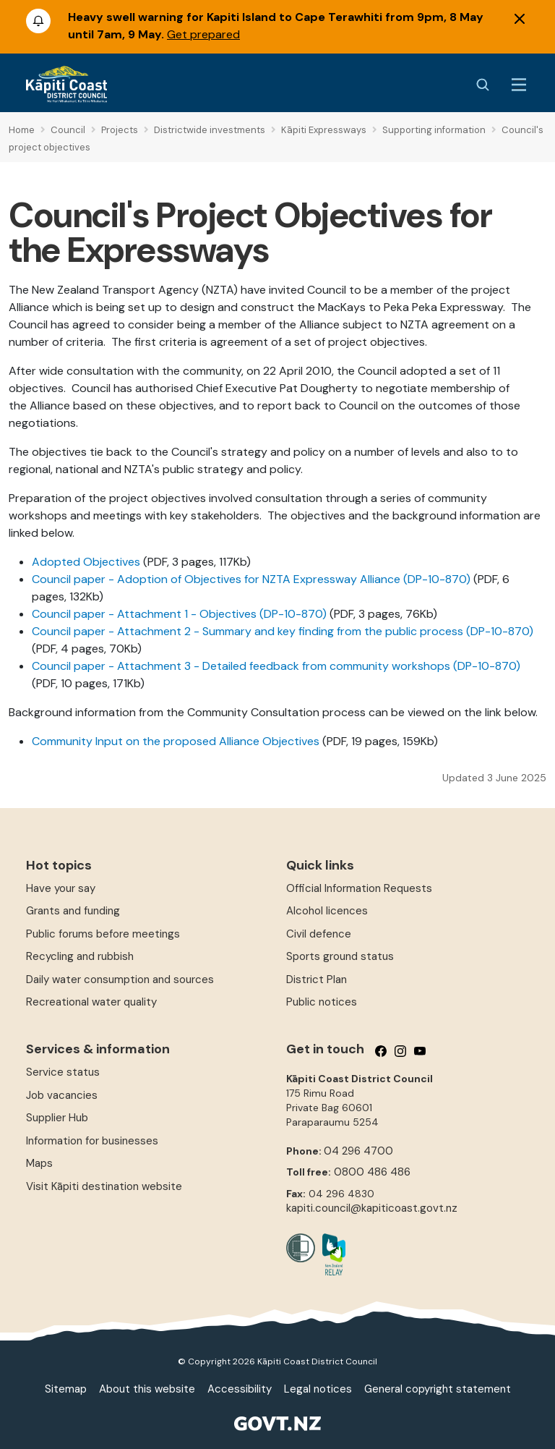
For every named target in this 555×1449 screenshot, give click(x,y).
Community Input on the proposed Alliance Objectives (175, 741)
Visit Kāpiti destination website (104, 1186)
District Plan (316, 979)
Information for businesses (92, 1141)
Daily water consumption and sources (120, 979)
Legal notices (318, 1389)
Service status (63, 1072)
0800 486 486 (372, 1172)
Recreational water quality (91, 1002)
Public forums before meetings (103, 934)
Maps (39, 1163)
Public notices (321, 1002)
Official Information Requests (359, 888)
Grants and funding (73, 911)
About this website (147, 1389)
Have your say (60, 888)
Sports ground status (340, 956)
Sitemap (66, 1389)
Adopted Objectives (86, 561)
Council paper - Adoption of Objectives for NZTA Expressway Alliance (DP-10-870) (251, 579)
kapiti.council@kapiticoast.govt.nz (371, 1208)
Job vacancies (62, 1095)
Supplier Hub (57, 1117)
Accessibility (239, 1389)
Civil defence (318, 934)
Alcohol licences (327, 911)
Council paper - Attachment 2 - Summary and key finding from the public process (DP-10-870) (282, 631)
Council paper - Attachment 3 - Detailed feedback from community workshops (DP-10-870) (276, 665)
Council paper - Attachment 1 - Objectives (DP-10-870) (179, 613)
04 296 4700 (358, 1151)
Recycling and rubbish (80, 956)
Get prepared (203, 34)
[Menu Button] (519, 84)
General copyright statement (437, 1389)
